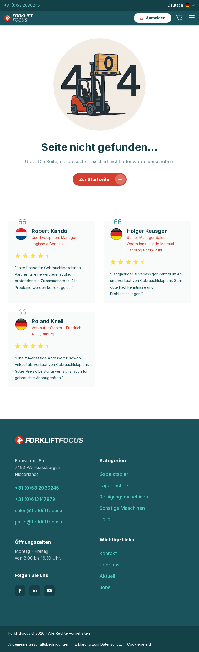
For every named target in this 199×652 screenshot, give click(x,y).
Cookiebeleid (139, 644)
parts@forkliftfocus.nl (40, 522)
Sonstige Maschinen (122, 508)
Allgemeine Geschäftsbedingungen (38, 644)
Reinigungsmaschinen (124, 497)
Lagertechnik (114, 485)
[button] (191, 17)
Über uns (110, 564)
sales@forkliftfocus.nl (40, 510)
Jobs (105, 587)
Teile (105, 519)
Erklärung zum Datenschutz (98, 644)
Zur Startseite (102, 179)
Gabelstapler (114, 474)
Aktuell (107, 576)
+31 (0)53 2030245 (22, 5)
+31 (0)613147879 (35, 499)
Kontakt (108, 553)
